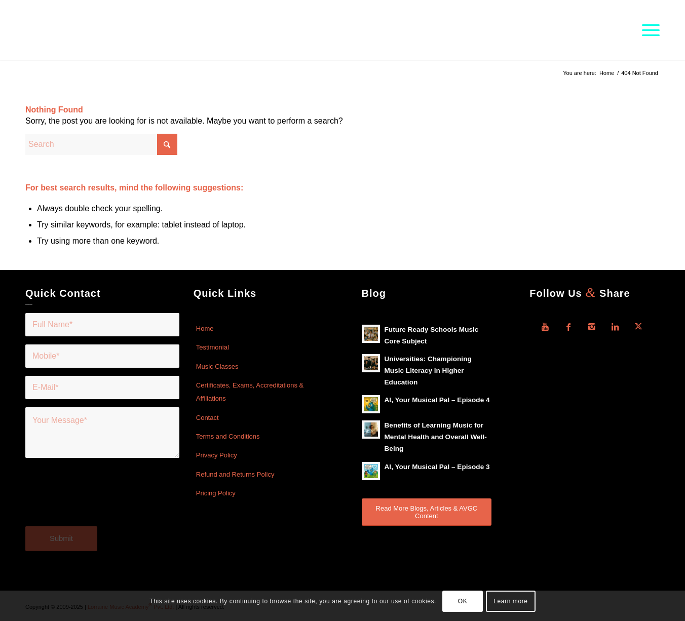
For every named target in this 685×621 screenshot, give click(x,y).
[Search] (101, 144)
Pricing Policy (216, 493)
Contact (207, 417)
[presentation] (102, 498)
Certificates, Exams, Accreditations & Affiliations (249, 391)
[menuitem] (647, 30)
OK (463, 601)
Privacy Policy (216, 455)
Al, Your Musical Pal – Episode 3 (437, 467)
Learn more (510, 601)
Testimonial (212, 347)
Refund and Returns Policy (235, 474)
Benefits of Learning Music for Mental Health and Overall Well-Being (436, 436)
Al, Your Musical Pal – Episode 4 (437, 400)
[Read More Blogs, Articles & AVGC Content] (427, 512)
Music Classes (217, 366)
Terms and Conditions (228, 436)
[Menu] (647, 30)
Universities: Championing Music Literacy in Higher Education (428, 370)
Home (205, 328)
